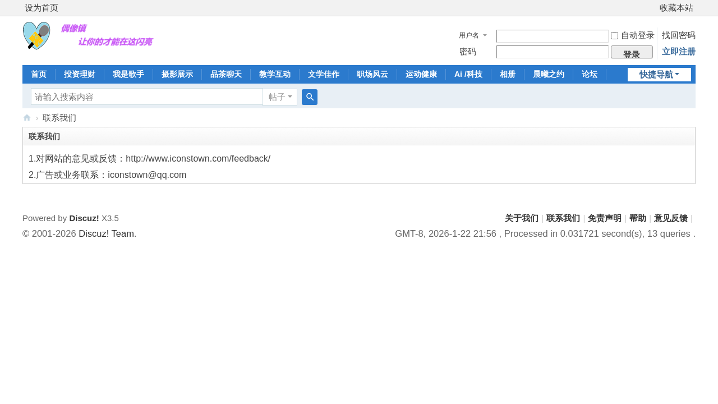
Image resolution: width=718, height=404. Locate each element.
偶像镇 (26, 117)
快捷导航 (656, 74)
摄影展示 (177, 74)
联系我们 (563, 218)
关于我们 (521, 218)
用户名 (469, 35)
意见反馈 (671, 218)
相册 (508, 74)
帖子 (277, 97)
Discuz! (84, 218)
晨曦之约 (548, 74)
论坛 (589, 74)
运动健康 (421, 74)
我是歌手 (128, 74)
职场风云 (372, 74)
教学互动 (275, 74)
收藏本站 (676, 7)
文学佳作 (323, 74)
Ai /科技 (468, 74)
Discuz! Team (106, 233)
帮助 (637, 218)
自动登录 (633, 35)
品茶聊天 (226, 74)
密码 (467, 51)
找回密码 (679, 35)
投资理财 (79, 74)
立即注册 (679, 51)
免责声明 (605, 218)
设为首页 (41, 7)
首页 (39, 74)
